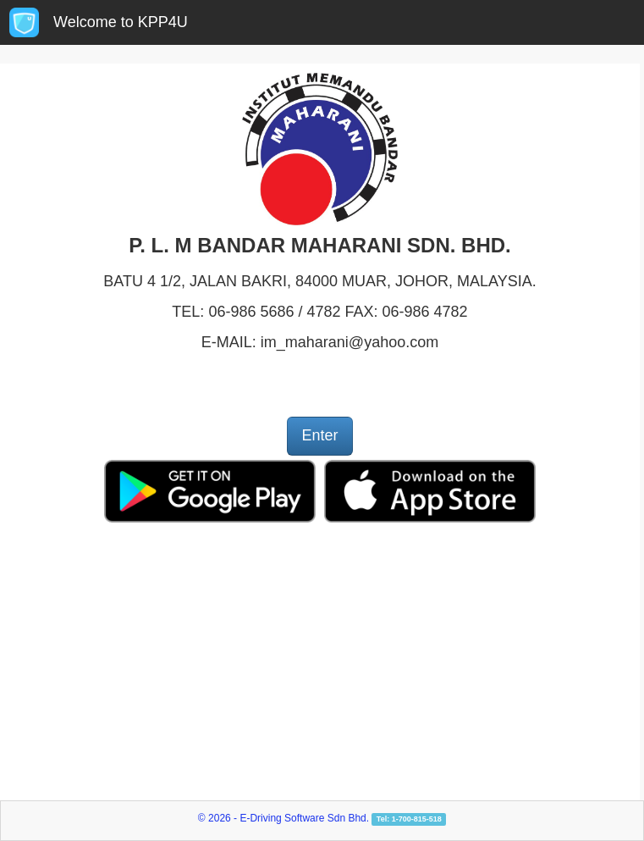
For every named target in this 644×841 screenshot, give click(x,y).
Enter (319, 435)
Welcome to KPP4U (120, 22)
